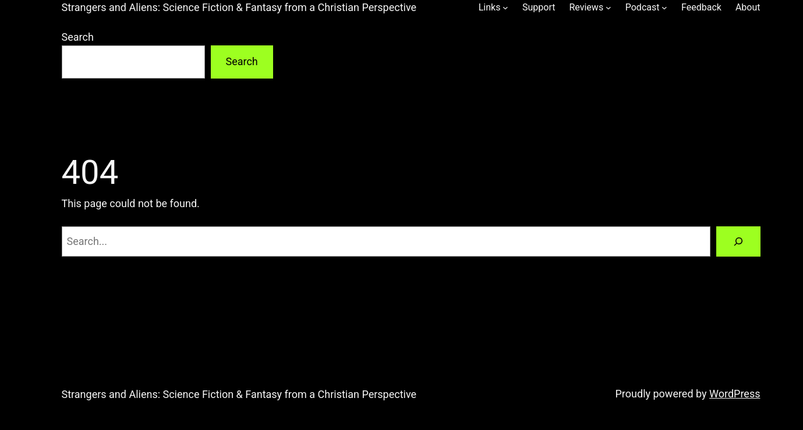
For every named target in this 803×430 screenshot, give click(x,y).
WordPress (734, 394)
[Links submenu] (505, 7)
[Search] (738, 241)
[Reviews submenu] (608, 7)
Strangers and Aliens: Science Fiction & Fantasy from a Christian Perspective (239, 7)
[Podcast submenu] (664, 7)
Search (78, 37)
